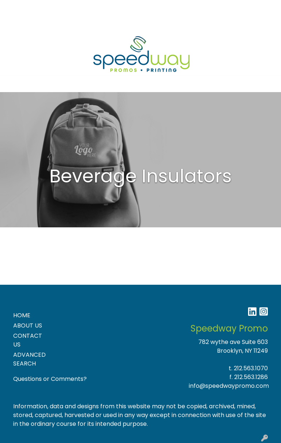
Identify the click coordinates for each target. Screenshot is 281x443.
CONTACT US (27, 340)
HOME (21, 315)
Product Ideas (107, 24)
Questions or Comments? (50, 379)
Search (180, 8)
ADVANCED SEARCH (29, 359)
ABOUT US (27, 325)
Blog (104, 8)
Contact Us (76, 8)
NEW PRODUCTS (59, 24)
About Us (42, 8)
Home (15, 8)
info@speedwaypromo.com (229, 386)
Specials (19, 24)
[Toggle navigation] (11, 84)
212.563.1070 (251, 368)
